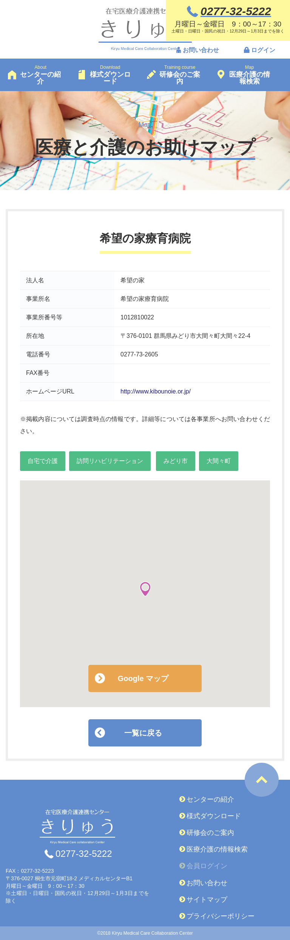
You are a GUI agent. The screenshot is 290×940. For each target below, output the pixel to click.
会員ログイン (207, 866)
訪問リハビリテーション (110, 461)
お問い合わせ (201, 50)
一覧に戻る (143, 733)
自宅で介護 (43, 461)
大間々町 (219, 461)
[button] (145, 589)
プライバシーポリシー (221, 916)
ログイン (263, 50)
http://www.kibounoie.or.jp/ (155, 391)
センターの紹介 (210, 799)
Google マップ (143, 678)
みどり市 (176, 461)
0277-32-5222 (84, 853)
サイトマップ (207, 899)
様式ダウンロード (214, 816)
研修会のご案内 (210, 832)
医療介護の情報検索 (217, 849)
